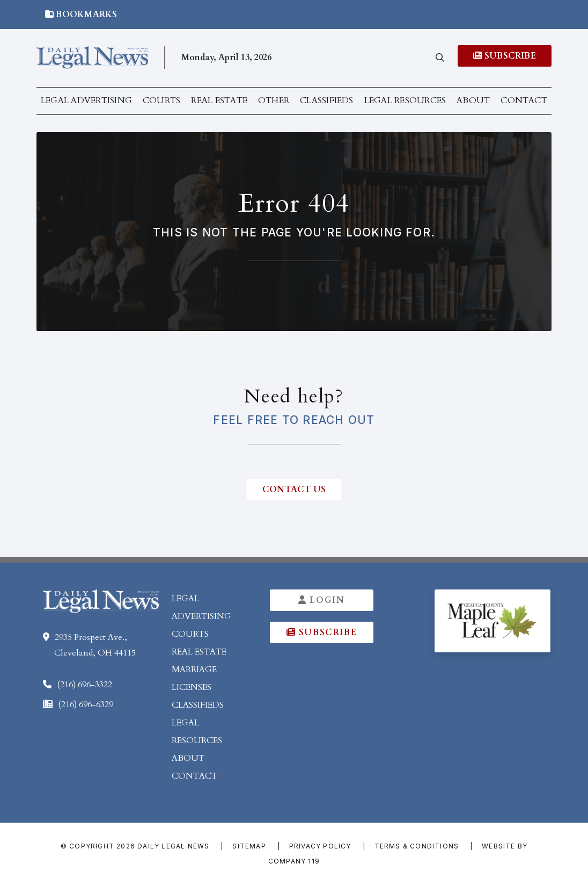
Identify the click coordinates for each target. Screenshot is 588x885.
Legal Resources (405, 100)
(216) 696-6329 (85, 704)
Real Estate (219, 100)
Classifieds (327, 100)
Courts (161, 100)
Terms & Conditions (416, 846)
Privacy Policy (320, 846)
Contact (524, 100)
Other (273, 100)
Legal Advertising (86, 100)
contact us (294, 489)
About (473, 100)
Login (322, 600)
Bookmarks (81, 14)
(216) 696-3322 (84, 684)
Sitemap (249, 846)
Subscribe (504, 56)
